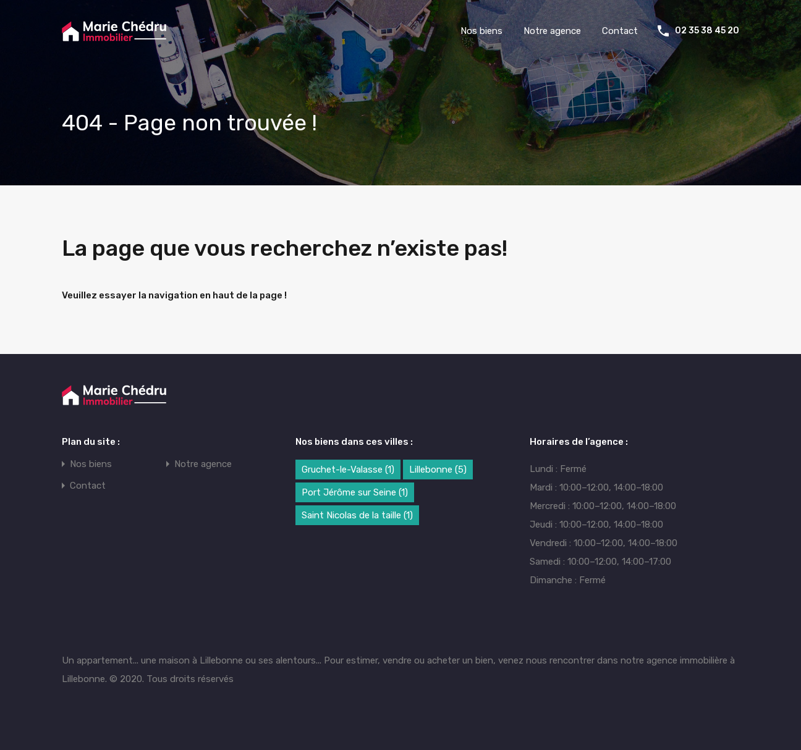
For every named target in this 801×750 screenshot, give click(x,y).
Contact (620, 30)
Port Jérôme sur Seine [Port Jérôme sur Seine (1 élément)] (355, 492)
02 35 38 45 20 (707, 31)
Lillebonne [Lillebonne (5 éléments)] (438, 469)
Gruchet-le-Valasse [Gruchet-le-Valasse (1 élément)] (348, 469)
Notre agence (552, 30)
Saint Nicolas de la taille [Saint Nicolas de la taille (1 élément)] (357, 515)
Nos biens (481, 30)
